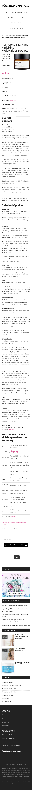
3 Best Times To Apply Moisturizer (11, 745)
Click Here (13, 100)
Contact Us (5, 718)
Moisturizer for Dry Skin (9, 689)
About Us (4, 715)
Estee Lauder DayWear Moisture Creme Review (16, 625)
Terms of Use (5, 722)
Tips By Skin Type (7, 702)
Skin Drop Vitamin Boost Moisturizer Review (15, 606)
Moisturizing (5, 698)
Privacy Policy (5, 725)
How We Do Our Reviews (8, 738)
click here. (12, 429)
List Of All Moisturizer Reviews (9, 742)
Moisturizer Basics (7, 682)
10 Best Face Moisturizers (8, 735)
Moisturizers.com (16, 6)
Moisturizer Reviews (15, 35)
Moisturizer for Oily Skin (9, 692)
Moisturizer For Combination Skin (11, 685)
